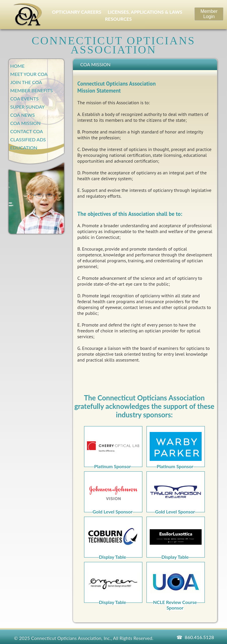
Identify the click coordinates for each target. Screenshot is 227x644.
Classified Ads (28, 139)
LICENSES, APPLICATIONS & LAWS (145, 12)
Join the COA (26, 82)
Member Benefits (31, 90)
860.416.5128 (199, 637)
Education (23, 147)
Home (17, 66)
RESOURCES (118, 19)
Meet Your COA (29, 74)
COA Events (24, 98)
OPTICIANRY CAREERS (76, 12)
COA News (22, 115)
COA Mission (25, 123)
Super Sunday (27, 107)
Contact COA (26, 131)
